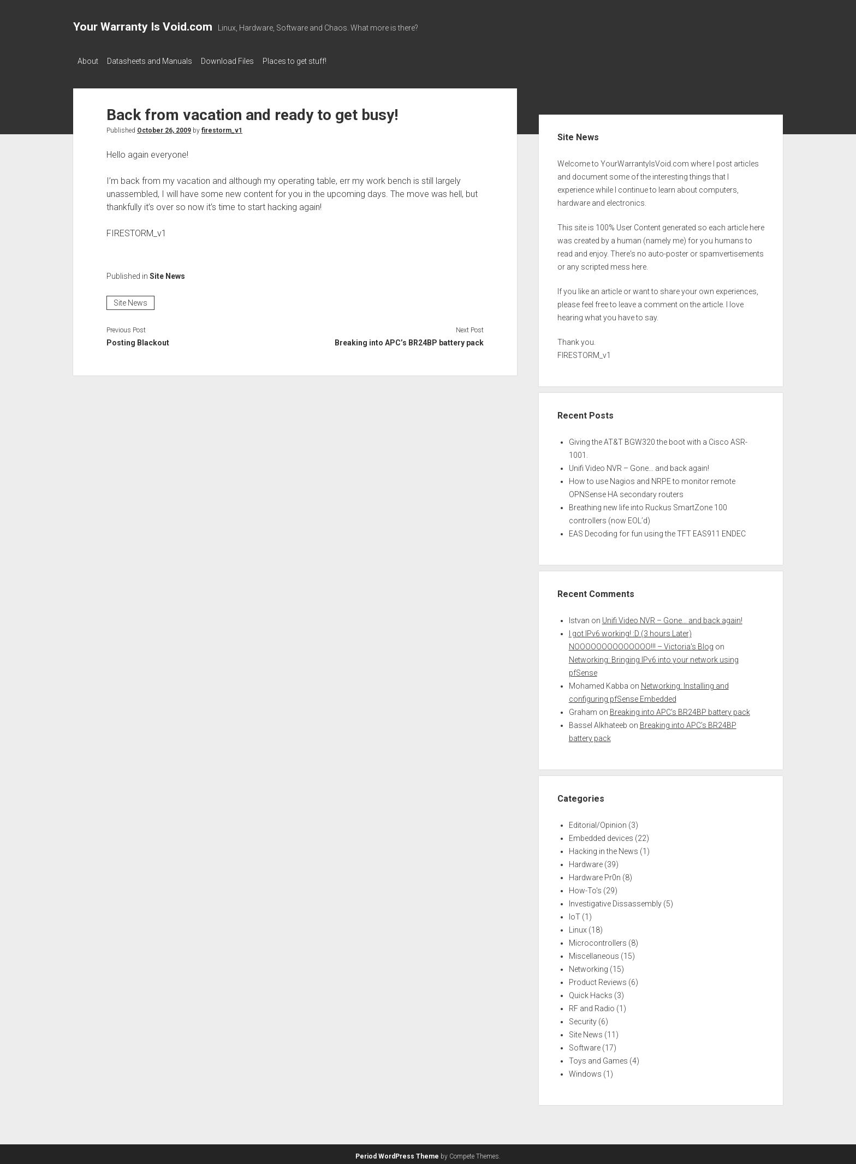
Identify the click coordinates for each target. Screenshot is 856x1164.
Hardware (586, 861)
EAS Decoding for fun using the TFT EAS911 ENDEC (657, 530)
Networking (588, 966)
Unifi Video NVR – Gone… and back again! (639, 465)
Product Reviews (598, 979)
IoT (574, 913)
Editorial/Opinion (598, 821)
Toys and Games (598, 1057)
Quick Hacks (591, 992)
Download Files (238, 61)
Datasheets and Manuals (155, 61)
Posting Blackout (137, 339)
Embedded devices (601, 835)
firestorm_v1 (221, 127)
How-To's (585, 887)
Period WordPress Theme (397, 1153)
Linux (578, 926)
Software (585, 1044)
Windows (585, 1070)
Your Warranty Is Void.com (142, 26)
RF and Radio (592, 1005)
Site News (167, 272)
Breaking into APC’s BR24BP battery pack (409, 339)
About (88, 61)
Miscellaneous (594, 952)
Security (583, 1018)
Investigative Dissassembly (615, 900)
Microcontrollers (598, 939)
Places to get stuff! (311, 61)
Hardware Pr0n (595, 874)
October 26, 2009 (164, 127)
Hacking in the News (603, 848)
